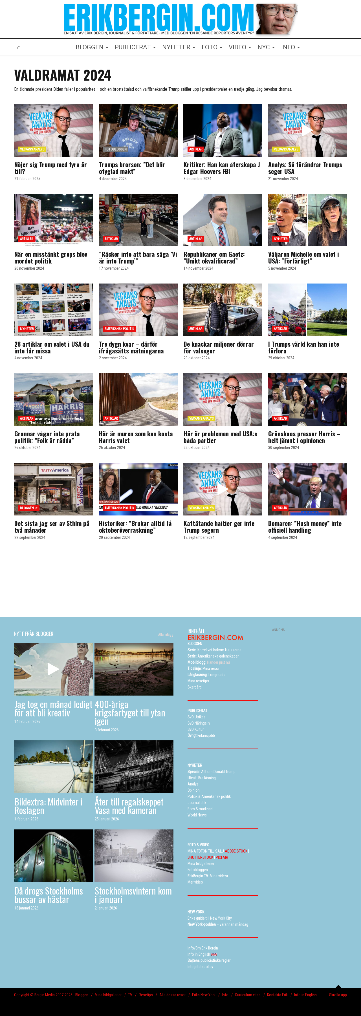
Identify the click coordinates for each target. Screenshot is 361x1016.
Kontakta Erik (277, 995)
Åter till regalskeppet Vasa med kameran (129, 805)
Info (225, 995)
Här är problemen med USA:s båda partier (220, 437)
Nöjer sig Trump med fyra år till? (50, 168)
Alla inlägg (165, 634)
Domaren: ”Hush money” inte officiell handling (305, 526)
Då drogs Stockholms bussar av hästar (48, 895)
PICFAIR (222, 857)
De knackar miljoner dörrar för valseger (219, 347)
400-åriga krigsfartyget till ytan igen (130, 712)
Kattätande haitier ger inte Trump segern (219, 526)
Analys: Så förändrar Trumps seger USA (305, 168)
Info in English (305, 995)
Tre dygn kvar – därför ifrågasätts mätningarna (131, 347)
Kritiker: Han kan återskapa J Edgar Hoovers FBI (222, 168)
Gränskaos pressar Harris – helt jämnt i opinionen (304, 437)
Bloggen (81, 995)
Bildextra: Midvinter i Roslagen (48, 805)
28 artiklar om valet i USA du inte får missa (51, 347)
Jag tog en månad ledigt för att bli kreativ (53, 708)
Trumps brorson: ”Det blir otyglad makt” (132, 168)
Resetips (146, 995)
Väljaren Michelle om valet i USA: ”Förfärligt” (303, 257)
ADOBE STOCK (236, 851)
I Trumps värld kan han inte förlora (303, 347)
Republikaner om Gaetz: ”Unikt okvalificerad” (214, 257)
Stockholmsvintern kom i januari (133, 895)
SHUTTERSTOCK (200, 857)
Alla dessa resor (172, 995)
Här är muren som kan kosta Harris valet (136, 437)
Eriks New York (203, 995)
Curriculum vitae (248, 995)
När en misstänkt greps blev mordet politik (50, 257)
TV (130, 995)
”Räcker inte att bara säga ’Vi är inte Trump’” (138, 257)
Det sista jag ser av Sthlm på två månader (51, 526)
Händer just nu (209, 662)
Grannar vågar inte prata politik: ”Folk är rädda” (47, 437)
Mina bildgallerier (108, 995)
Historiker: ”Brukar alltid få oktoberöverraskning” (135, 526)
